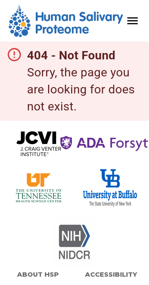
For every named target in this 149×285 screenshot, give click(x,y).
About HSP (38, 274)
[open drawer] (132, 21)
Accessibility (111, 274)
